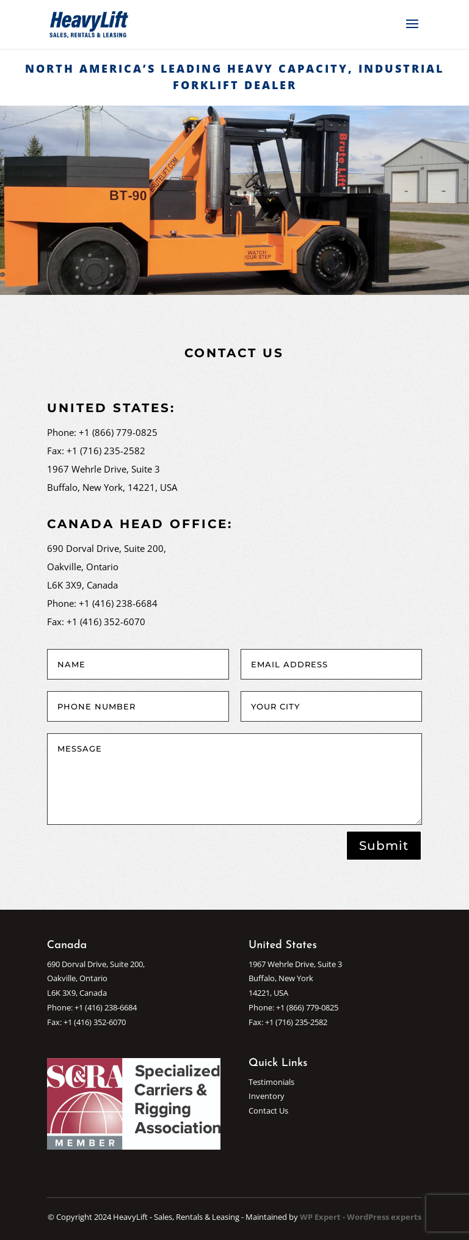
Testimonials (271, 1081)
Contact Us (268, 1110)
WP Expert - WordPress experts (360, 1216)
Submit (384, 845)
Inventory (267, 1095)
